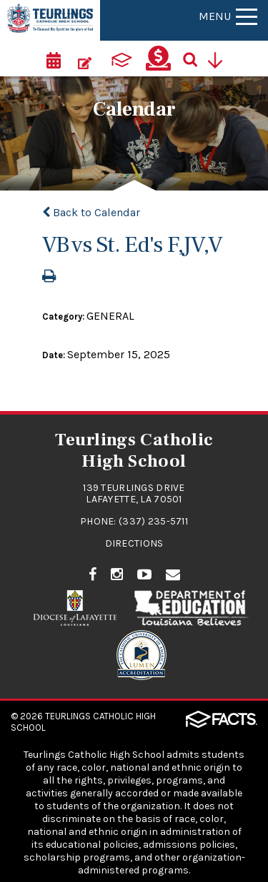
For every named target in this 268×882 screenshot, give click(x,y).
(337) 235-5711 (153, 521)
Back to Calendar (91, 212)
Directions (134, 543)
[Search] (195, 58)
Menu (228, 16)
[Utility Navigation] (220, 58)
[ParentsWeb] (121, 58)
